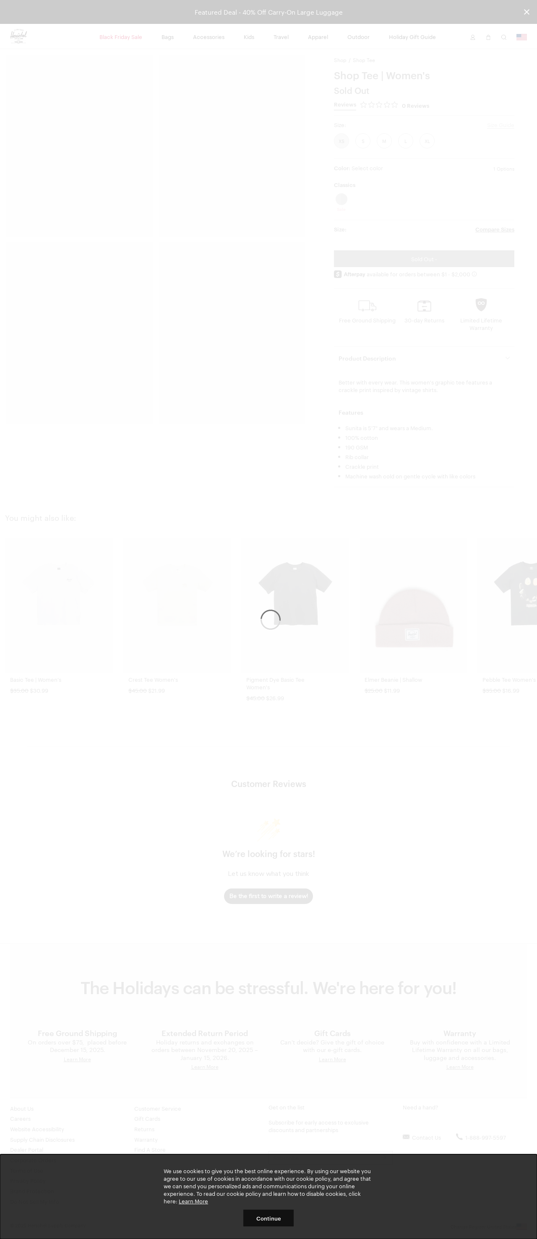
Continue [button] (268, 1218)
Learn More (193, 1201)
